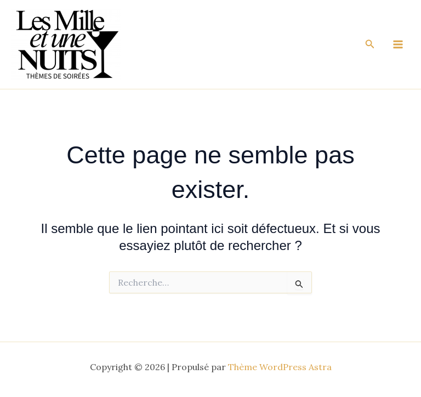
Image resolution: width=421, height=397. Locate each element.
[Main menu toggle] (398, 44)
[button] (370, 44)
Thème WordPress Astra (280, 366)
